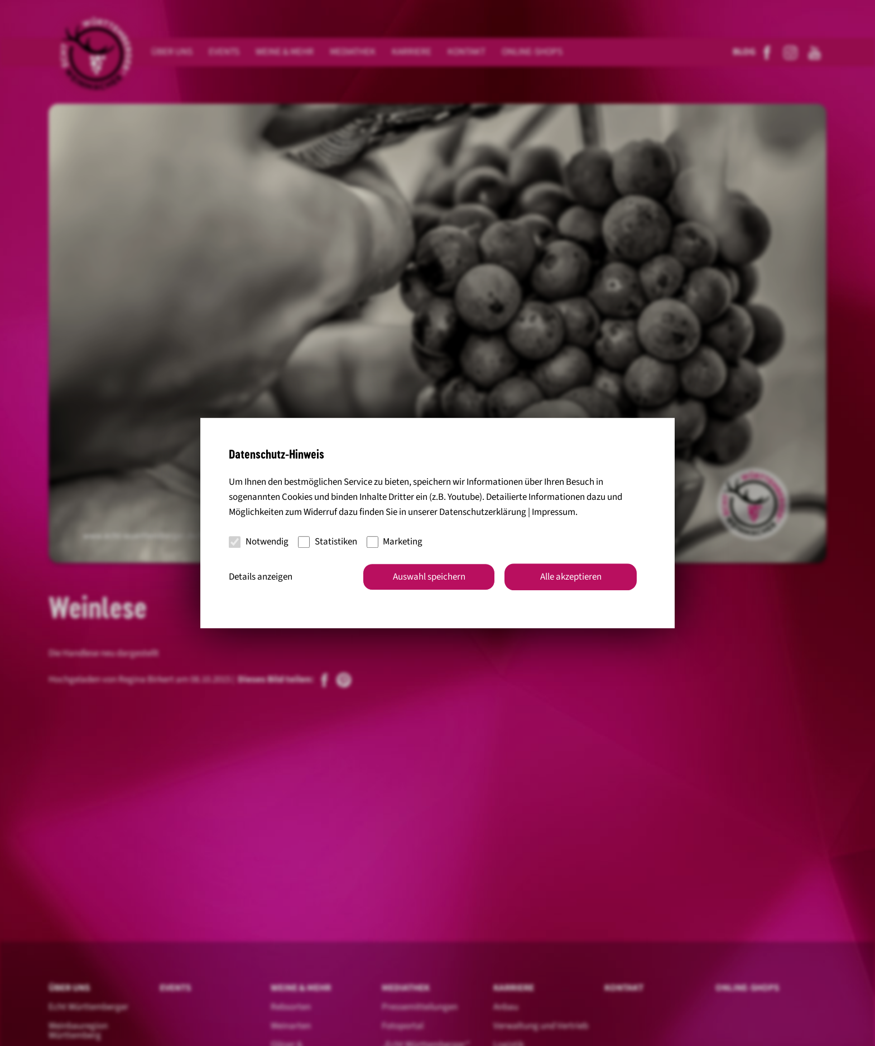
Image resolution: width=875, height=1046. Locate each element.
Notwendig (259, 541)
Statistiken (327, 541)
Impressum (553, 512)
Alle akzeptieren (571, 577)
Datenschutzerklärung (482, 512)
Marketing (395, 541)
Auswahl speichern (429, 577)
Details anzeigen (260, 577)
